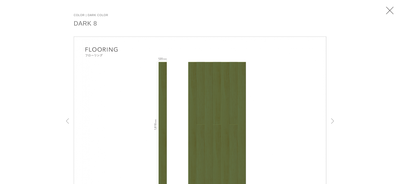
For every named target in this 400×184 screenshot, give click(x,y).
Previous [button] (67, 120)
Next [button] (332, 120)
